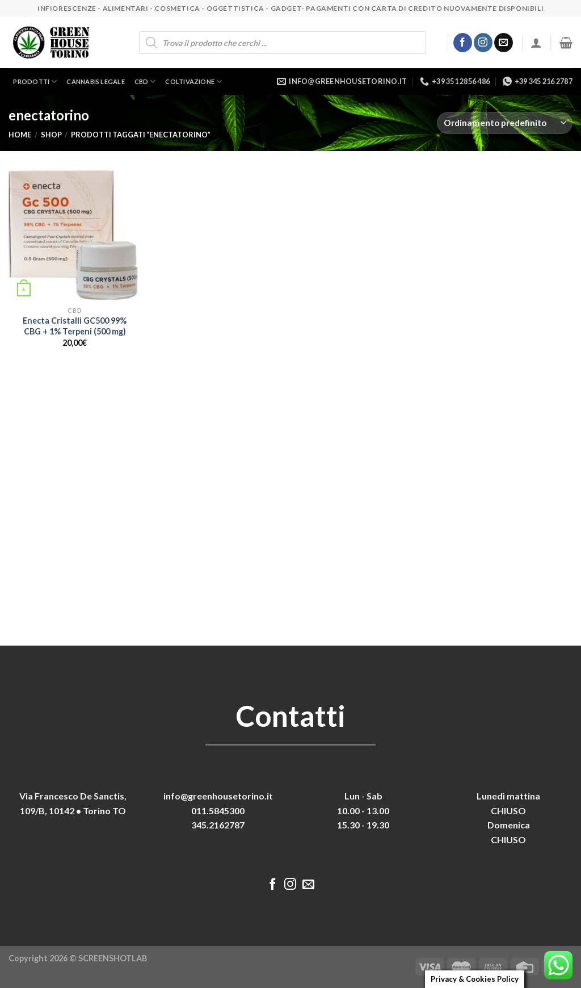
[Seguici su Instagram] (483, 42)
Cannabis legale (95, 81)
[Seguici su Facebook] (462, 42)
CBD (145, 81)
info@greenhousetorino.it (218, 795)
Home (20, 134)
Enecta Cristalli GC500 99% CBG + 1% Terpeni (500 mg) (75, 326)
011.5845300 (218, 810)
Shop (51, 134)
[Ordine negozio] (504, 123)
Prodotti (35, 81)
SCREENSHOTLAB (112, 958)
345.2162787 (218, 824)
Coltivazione (193, 81)
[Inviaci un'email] (503, 42)
